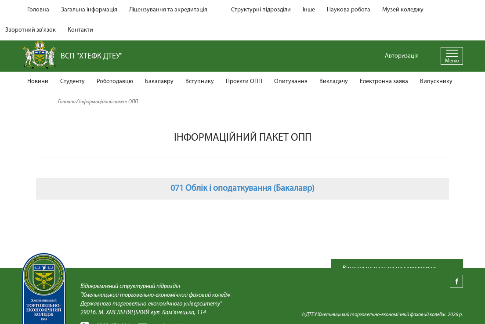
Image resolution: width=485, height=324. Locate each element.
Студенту (72, 81)
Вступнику (199, 81)
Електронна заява (384, 81)
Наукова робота (348, 10)
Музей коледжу (402, 10)
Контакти (80, 30)
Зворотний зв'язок (30, 30)
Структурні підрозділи (261, 10)
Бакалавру (159, 81)
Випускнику (436, 81)
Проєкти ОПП (244, 81)
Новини (37, 81)
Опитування (291, 81)
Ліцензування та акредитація (168, 10)
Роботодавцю (115, 81)
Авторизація (402, 56)
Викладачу (333, 81)
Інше (309, 10)
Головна (38, 10)
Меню (452, 61)
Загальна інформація (89, 10)
